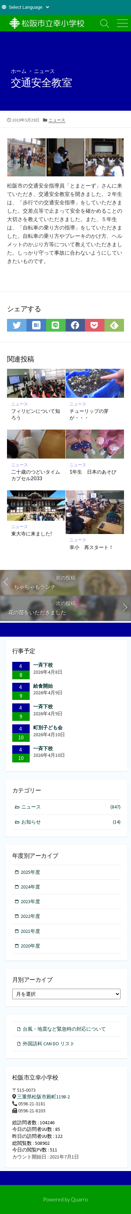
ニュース (44, 71)
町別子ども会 (48, 727)
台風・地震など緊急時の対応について (64, 1029)
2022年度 (30, 916)
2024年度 (30, 887)
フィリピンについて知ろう (35, 414)
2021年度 (30, 931)
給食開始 (43, 686)
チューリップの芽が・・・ (89, 414)
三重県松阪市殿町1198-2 (43, 1097)
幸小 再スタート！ (92, 547)
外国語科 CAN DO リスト (49, 1043)
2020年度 (30, 946)
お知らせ (71, 822)
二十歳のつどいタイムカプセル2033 (35, 475)
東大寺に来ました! (31, 533)
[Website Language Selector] (28, 7)
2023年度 (30, 901)
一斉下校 (43, 665)
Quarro (79, 1199)
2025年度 (30, 872)
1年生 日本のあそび (93, 472)
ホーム (19, 71)
